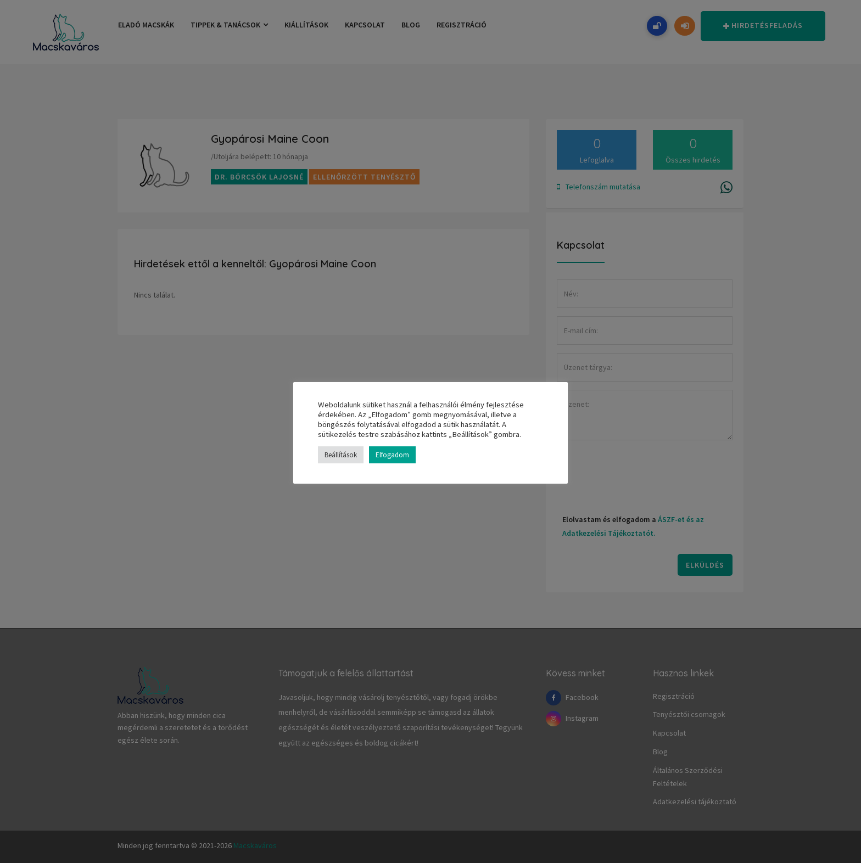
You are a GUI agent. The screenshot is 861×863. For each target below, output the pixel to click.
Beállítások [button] (341, 454)
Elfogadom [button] (392, 454)
